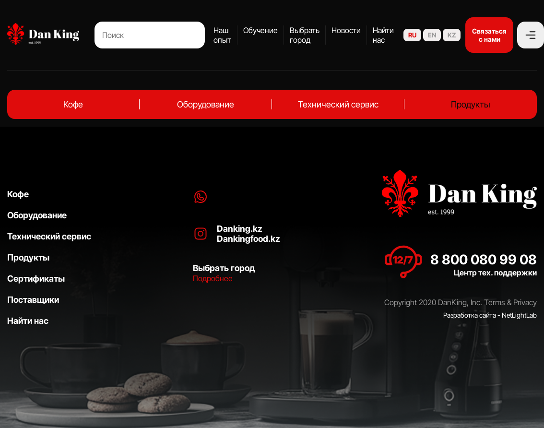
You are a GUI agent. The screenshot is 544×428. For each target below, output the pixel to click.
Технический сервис (338, 104)
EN (432, 35)
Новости (346, 30)
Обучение (260, 30)
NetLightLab (519, 315)
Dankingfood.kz (248, 239)
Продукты (470, 104)
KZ (452, 35)
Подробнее (213, 278)
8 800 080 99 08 (483, 259)
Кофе (73, 104)
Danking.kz (239, 229)
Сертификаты (36, 278)
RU (412, 35)
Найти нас (383, 35)
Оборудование (205, 104)
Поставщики (33, 300)
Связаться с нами (489, 35)
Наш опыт (222, 35)
